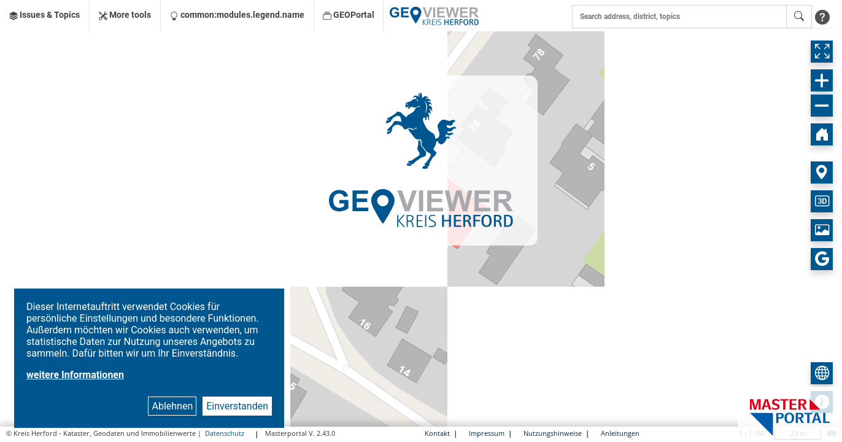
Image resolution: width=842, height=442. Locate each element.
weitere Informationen (75, 375)
